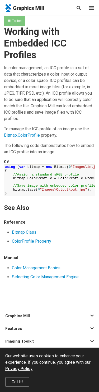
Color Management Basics (36, 267)
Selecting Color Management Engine (45, 276)
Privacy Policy (18, 368)
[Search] (78, 8)
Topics (15, 21)
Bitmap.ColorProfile (22, 135)
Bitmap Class (24, 232)
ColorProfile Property (31, 241)
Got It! (17, 381)
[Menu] (91, 8)
